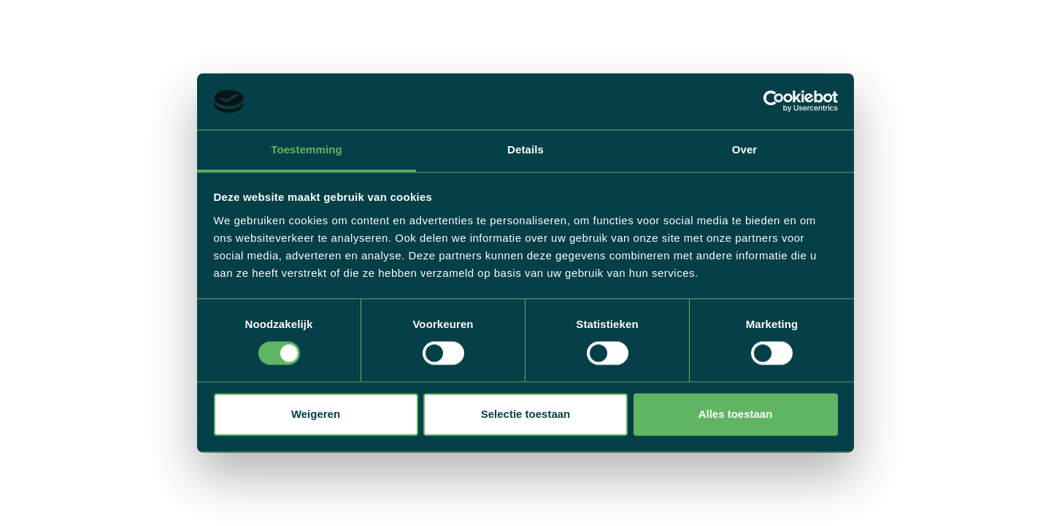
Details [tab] (525, 149)
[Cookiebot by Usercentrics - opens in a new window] (774, 102)
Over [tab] (745, 149)
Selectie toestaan (526, 414)
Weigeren (315, 414)
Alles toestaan (735, 414)
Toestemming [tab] (306, 149)
